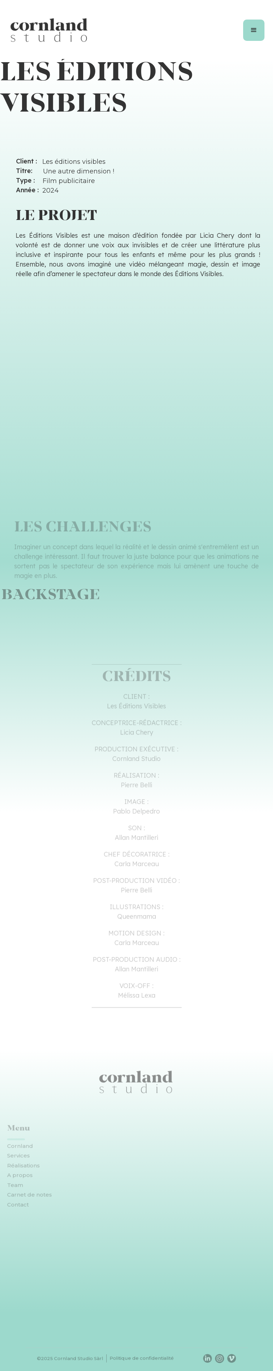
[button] (253, 30)
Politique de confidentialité (141, 1358)
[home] (50, 30)
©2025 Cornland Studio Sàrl (76, 1358)
